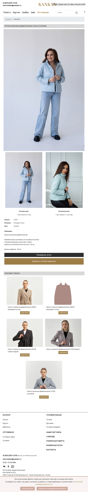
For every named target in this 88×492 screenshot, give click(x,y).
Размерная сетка (44, 255)
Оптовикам (8, 434)
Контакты (51, 451)
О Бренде (50, 438)
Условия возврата (53, 429)
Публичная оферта (55, 443)
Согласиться (27, 488)
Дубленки (6, 429)
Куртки (5, 425)
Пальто (5, 421)
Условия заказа (54, 417)
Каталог (7, 417)
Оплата (49, 421)
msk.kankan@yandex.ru (12, 5)
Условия (6, 442)
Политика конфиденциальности (52, 488)
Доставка (49, 425)
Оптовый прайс (9, 438)
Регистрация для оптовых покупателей (69, 4)
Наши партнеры (53, 434)
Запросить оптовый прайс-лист (44, 261)
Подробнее (25, 313)
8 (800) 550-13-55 (10, 3)
